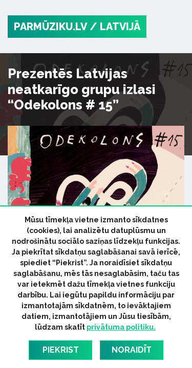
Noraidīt (132, 350)
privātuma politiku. (121, 327)
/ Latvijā (115, 26)
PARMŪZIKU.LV (50, 26)
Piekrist (60, 350)
